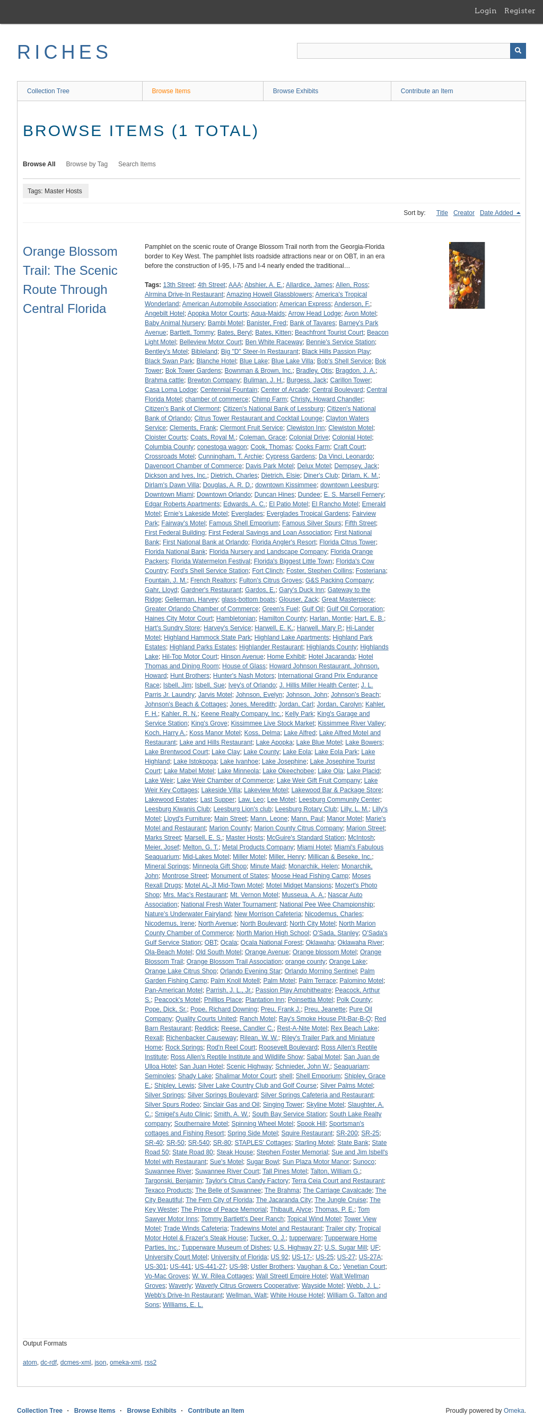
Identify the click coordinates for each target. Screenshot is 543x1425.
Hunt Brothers (189, 675)
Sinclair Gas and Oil (231, 1104)
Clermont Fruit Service (251, 428)
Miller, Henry (286, 857)
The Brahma (282, 1190)
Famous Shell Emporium (243, 523)
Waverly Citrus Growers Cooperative (246, 1285)
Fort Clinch (267, 571)
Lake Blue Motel (319, 742)
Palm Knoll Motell (235, 980)
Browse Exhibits (295, 91)
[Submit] (518, 51)
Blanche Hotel (216, 361)
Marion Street (365, 828)
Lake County (261, 752)
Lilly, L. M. (354, 809)
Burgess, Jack (306, 380)
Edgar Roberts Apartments (182, 504)
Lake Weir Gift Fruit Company (319, 780)
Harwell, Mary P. (320, 628)
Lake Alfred (300, 733)
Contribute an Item (427, 91)
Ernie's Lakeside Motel (195, 513)
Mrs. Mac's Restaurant (195, 895)
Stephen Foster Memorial (292, 1152)
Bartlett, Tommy (192, 332)
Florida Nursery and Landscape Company (268, 551)
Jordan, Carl (295, 704)
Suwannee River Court (227, 1171)
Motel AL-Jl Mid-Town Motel (223, 885)
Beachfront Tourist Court (329, 332)
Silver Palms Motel (346, 1085)
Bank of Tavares (312, 323)
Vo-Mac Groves (167, 1276)
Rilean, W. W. (259, 1038)
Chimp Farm (269, 399)
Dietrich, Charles (234, 475)
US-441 (180, 1266)
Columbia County (169, 447)
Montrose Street (184, 876)
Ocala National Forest (271, 942)
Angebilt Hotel (165, 313)
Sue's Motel (226, 1162)
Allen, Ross (352, 285)
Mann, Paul (307, 818)
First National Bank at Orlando (205, 542)
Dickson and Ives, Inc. (176, 475)
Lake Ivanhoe (239, 761)
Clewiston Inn (305, 428)
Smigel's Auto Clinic (183, 1114)
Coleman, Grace (262, 437)
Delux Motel (313, 466)
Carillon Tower (350, 380)
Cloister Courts (166, 437)
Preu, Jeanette (325, 1009)
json (100, 1362)
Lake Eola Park (335, 752)
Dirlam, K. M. (359, 475)
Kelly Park (299, 714)
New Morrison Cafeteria (267, 914)
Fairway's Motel (183, 523)
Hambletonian (236, 618)
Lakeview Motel (266, 790)
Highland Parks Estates (203, 647)
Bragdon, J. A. (355, 370)
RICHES (64, 52)
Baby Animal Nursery (174, 323)
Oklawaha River (360, 942)
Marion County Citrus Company (298, 828)
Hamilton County (282, 618)
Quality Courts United (206, 1019)
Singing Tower (283, 1104)
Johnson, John (306, 694)
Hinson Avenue (242, 656)
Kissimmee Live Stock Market (272, 723)
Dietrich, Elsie (280, 475)
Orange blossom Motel (325, 952)
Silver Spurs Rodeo (172, 1104)
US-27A (370, 1257)
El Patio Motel (288, 504)
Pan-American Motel (174, 990)
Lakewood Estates (171, 799)
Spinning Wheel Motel (262, 1123)
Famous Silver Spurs (311, 523)
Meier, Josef (162, 847)
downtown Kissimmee (286, 485)
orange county (305, 961)
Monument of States (239, 876)
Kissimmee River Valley (351, 723)
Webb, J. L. (363, 1285)
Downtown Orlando (224, 494)
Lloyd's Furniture (187, 818)
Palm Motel (279, 980)
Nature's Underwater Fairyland (188, 914)
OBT (211, 942)
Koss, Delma (262, 733)
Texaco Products (168, 1190)
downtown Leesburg (348, 485)
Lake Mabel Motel (189, 771)
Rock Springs (184, 1047)
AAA (235, 285)
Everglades (247, 513)
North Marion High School (273, 933)
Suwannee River (168, 1171)
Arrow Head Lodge (314, 313)
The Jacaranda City (283, 1200)
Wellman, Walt (246, 1295)
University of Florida (239, 1257)
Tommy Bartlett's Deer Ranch (243, 1219)
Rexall (153, 1038)
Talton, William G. (335, 1171)
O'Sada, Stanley (335, 933)
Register (520, 10)
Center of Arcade (285, 389)
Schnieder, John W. (302, 1066)
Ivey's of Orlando (252, 685)
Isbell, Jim (177, 685)
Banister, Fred (266, 323)
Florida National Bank (175, 551)
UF (375, 1247)
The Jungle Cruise (340, 1200)
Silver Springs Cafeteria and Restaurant (317, 1095)
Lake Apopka (274, 742)
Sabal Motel (323, 1057)
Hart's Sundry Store (172, 628)
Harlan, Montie (330, 618)
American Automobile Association (229, 304)
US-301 (156, 1266)
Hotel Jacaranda (332, 656)
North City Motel (312, 923)
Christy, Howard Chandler (327, 399)
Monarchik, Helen (313, 866)
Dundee (309, 494)
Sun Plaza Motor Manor (316, 1162)
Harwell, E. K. (274, 628)
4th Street (211, 285)
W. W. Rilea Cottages (222, 1276)
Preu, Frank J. (281, 1009)
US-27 (346, 1257)
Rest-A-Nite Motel (302, 1028)
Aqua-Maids (268, 313)
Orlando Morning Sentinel (321, 971)
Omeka (514, 1410)
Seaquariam (351, 1066)
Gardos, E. (260, 590)
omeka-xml (125, 1362)
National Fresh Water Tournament (228, 904)
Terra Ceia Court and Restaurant (337, 1181)
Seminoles (159, 1076)
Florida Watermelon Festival (210, 561)
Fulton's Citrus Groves (270, 580)
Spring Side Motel (252, 1133)
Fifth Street (360, 523)
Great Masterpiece (348, 599)
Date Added (497, 213)
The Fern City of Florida (219, 1200)
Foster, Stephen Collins (319, 571)
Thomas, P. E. (334, 1209)
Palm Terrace (317, 980)
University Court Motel (176, 1257)
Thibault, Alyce (290, 1209)
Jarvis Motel (215, 694)
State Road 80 (192, 1152)
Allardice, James (309, 285)
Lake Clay (226, 752)
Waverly (180, 1285)
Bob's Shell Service (344, 361)
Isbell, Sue (210, 685)
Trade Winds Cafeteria (195, 1228)
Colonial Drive (309, 437)
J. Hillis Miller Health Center (318, 685)
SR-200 (347, 1133)
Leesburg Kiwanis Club (177, 809)
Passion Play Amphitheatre (293, 990)
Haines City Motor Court (179, 618)
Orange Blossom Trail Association (234, 961)
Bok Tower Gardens (193, 370)
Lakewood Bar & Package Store (336, 790)
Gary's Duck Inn (301, 590)
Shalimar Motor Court (245, 1076)
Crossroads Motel (170, 456)
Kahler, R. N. (179, 714)
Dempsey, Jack (355, 466)
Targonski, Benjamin (173, 1181)
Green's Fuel (280, 609)
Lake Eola (297, 752)
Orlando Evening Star (250, 971)
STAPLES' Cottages (262, 1142)
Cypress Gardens (290, 456)
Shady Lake (195, 1076)
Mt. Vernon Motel (254, 895)
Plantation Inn (265, 999)
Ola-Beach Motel (168, 952)
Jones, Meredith (252, 704)
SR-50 (176, 1142)
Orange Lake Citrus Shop (180, 971)
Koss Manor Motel (215, 733)
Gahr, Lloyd (161, 590)
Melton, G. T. (200, 847)
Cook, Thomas (271, 447)
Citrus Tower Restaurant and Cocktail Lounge (258, 418)
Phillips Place (223, 999)
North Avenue (217, 923)
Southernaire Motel (200, 1123)
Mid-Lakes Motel (205, 857)
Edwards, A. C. (244, 504)
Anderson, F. (352, 304)
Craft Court (349, 447)
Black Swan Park (169, 361)
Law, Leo (251, 799)
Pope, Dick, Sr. (166, 1009)
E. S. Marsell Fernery (354, 494)
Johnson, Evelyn (258, 694)
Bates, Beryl (234, 332)
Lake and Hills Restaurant (215, 742)
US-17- (302, 1257)
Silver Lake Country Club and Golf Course (257, 1085)
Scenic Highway (249, 1066)
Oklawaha (320, 942)
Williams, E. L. (183, 1305)
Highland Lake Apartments (292, 637)
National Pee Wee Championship (326, 904)
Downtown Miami (169, 494)
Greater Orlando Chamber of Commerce (202, 609)
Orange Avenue (267, 952)
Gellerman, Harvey (191, 599)
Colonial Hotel (352, 437)
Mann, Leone (268, 818)
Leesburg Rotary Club (306, 809)
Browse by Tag (87, 164)
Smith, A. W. (231, 1114)
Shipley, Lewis (174, 1085)
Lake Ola (330, 771)
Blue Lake (254, 361)
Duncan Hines (274, 494)
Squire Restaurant (306, 1133)
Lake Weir (159, 780)
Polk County (354, 999)
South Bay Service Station (289, 1114)
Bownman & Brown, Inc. (259, 370)
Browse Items (171, 91)
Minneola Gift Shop (219, 866)
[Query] (411, 51)
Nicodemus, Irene (170, 923)
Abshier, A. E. (263, 285)
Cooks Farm (312, 447)
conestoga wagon (222, 447)
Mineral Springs (167, 866)
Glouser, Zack (298, 599)
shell (285, 1076)
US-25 (325, 1257)
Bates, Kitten (273, 332)
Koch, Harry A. (165, 733)
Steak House (234, 1152)
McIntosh (361, 837)
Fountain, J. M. (166, 580)
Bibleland (204, 351)
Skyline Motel (325, 1104)
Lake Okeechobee (288, 771)
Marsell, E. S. (203, 837)
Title (442, 213)
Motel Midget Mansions (298, 885)
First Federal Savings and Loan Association (269, 532)
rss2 (150, 1362)
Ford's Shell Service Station (210, 571)
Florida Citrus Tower (347, 542)
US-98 (238, 1266)
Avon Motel (360, 313)
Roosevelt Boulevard (288, 1047)
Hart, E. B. (369, 618)
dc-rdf (48, 1362)
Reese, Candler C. (247, 1028)
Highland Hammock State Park (207, 637)
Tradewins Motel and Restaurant (276, 1228)
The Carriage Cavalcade (337, 1190)
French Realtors (212, 580)
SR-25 (370, 1133)
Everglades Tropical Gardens (308, 513)
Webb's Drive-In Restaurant (184, 1295)
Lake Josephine (284, 761)
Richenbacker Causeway (201, 1038)
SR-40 (154, 1142)
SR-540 (198, 1142)
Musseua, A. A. (303, 895)
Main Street (230, 818)
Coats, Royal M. (212, 437)
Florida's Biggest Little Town (293, 561)
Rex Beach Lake (354, 1028)
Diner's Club (320, 475)
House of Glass (244, 666)
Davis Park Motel (270, 466)
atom (30, 1362)
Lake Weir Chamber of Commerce (225, 780)
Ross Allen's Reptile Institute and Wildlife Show (237, 1057)
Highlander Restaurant (271, 647)
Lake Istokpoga (194, 761)
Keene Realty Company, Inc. (241, 714)
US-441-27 (210, 1266)
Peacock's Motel (177, 999)
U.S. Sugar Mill (346, 1247)
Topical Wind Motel (314, 1219)
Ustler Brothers (272, 1266)
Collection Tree (48, 91)
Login (486, 10)
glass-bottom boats (248, 599)
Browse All (39, 164)
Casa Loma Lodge (171, 389)
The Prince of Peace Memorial (223, 1209)
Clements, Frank (193, 428)
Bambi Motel (225, 323)
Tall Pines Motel (284, 1171)
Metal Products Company (258, 847)
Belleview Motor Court (210, 342)
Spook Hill (311, 1123)
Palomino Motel (361, 980)
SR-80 (222, 1142)
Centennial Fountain (228, 389)
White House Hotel (296, 1295)
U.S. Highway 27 (297, 1247)
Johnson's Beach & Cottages (185, 704)
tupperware (305, 1238)
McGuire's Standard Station (305, 837)
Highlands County (331, 647)
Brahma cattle (164, 380)
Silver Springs (164, 1095)
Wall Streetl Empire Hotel (291, 1276)
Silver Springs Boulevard (222, 1095)
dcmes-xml (75, 1362)
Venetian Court (364, 1266)
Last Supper (217, 799)
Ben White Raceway (273, 342)
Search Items (137, 164)
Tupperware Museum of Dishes (226, 1247)
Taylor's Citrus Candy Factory (247, 1181)
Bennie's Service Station (340, 342)
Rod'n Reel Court (231, 1047)
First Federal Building (175, 532)
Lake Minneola (238, 771)
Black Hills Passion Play (336, 351)
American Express (305, 304)
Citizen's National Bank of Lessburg (273, 409)
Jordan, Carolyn (339, 704)
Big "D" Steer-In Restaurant (260, 351)
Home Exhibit (286, 656)
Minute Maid (267, 866)
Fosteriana (371, 571)
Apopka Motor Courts (218, 313)
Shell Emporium (318, 1076)
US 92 (279, 1257)
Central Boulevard (337, 389)
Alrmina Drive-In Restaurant (184, 294)
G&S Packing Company (338, 580)
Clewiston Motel (350, 428)
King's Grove (209, 723)
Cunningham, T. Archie (230, 456)
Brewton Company (214, 380)
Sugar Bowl (263, 1162)
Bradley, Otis (314, 370)
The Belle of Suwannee (228, 1190)
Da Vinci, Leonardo (346, 456)
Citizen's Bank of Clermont (182, 409)
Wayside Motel (322, 1285)
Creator (464, 213)
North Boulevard (263, 923)
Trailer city (340, 1228)
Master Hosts (245, 837)
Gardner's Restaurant (211, 590)
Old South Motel (218, 952)
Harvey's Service (227, 628)
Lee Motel (281, 799)
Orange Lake (347, 961)
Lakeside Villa (221, 790)
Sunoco (364, 1162)
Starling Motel (314, 1142)
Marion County (229, 828)
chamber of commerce (216, 399)
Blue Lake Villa (292, 361)
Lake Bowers (363, 742)
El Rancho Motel (335, 504)
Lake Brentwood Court (176, 752)
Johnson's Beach (355, 694)
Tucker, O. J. (268, 1238)
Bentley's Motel (166, 351)
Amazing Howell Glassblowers (269, 294)
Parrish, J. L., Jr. (229, 990)
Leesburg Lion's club (242, 809)
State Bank (353, 1142)
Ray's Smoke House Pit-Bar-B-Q (325, 1019)
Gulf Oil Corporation (355, 609)
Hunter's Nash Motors (244, 675)
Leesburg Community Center (339, 799)
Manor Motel (344, 818)
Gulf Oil (312, 609)
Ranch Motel (257, 1019)
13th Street (178, 285)
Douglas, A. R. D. (227, 485)
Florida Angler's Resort (283, 542)
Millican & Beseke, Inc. (340, 857)
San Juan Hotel (201, 1066)
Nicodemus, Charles (333, 914)
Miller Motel (249, 857)
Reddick (206, 1028)
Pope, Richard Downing (223, 1009)
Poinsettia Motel (310, 999)
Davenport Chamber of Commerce (193, 466)
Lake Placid (363, 771)
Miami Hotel (313, 847)
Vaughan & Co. (318, 1266)
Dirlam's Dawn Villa (172, 485)
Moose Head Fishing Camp (310, 876)
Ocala (229, 942)
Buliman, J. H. (263, 380)
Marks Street (163, 837)
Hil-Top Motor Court (189, 656)
